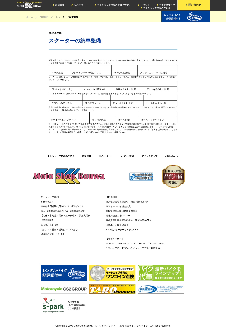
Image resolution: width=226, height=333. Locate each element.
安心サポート (81, 5)
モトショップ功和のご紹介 (156, 8)
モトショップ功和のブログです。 (114, 5)
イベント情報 (127, 156)
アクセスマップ (167, 5)
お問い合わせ (193, 4)
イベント (145, 5)
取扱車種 (59, 5)
